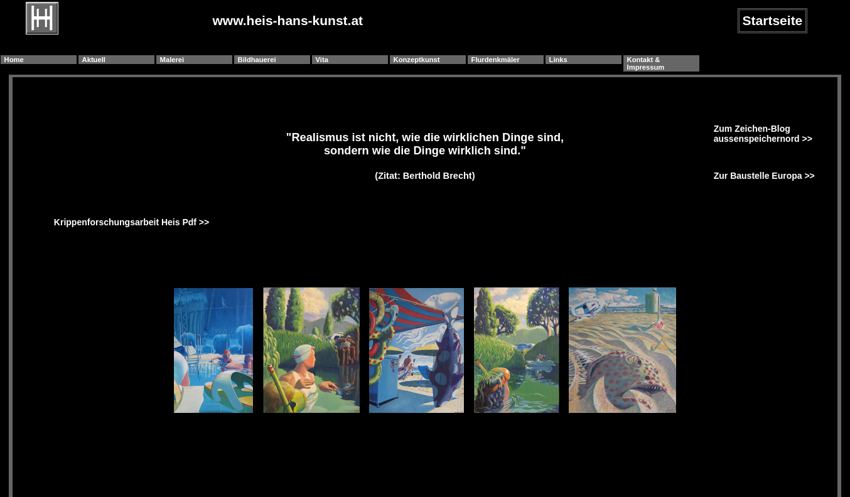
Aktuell (93, 59)
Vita (322, 59)
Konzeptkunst (417, 59)
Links (558, 59)
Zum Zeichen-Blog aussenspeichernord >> (763, 134)
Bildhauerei (257, 59)
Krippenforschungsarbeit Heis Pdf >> (131, 222)
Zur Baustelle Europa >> (764, 176)
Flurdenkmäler (495, 59)
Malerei (172, 59)
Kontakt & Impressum (646, 63)
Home (14, 59)
